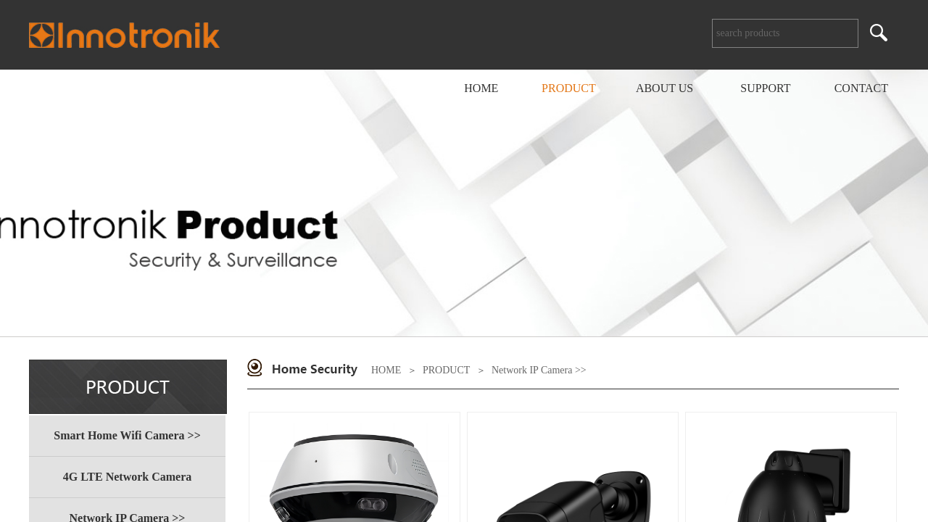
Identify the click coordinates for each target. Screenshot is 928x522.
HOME (386, 370)
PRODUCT (446, 370)
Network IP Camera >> (539, 370)
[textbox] (785, 33)
